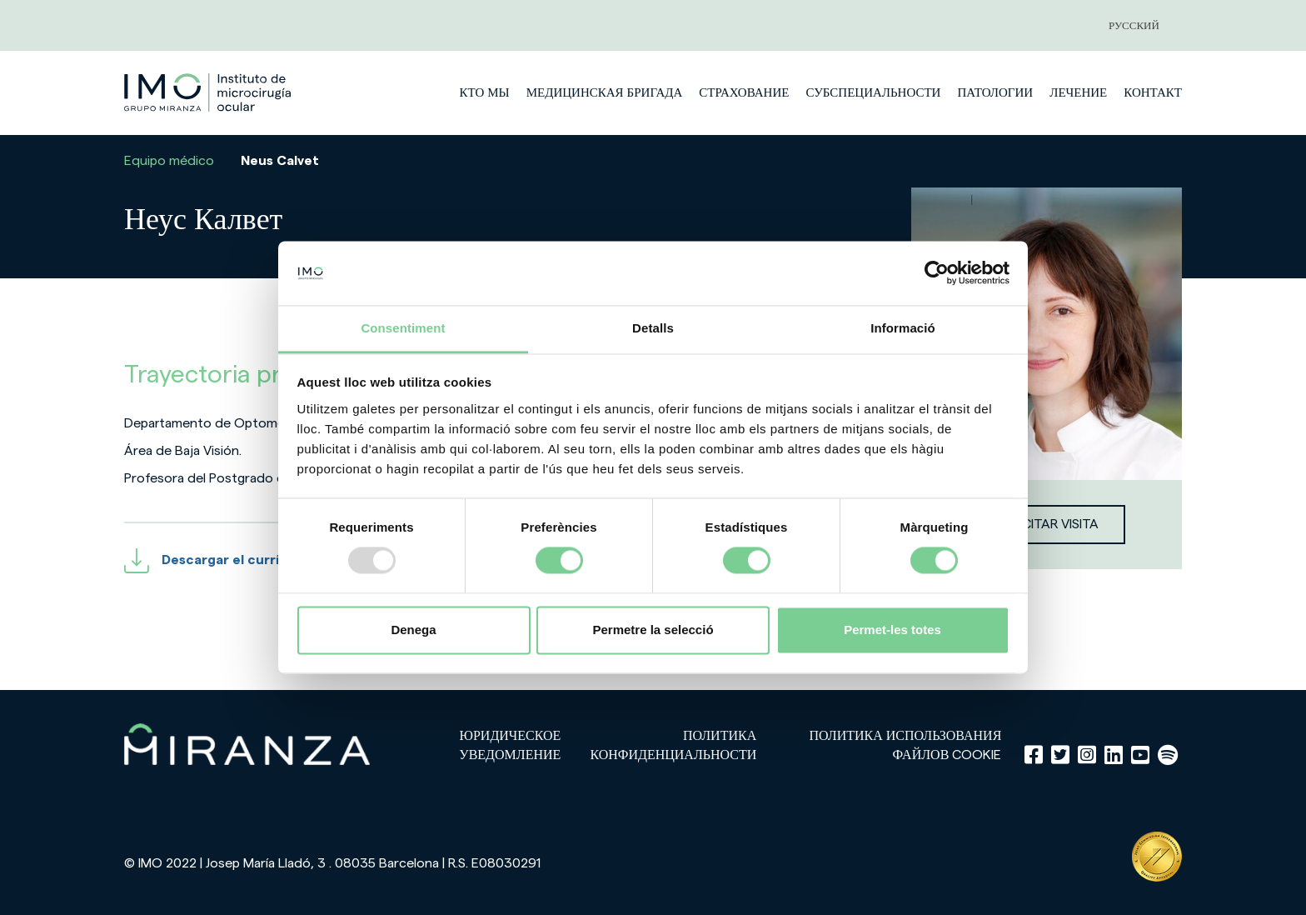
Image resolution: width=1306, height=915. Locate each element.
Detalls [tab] (653, 328)
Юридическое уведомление (510, 745)
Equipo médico (169, 161)
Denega (413, 629)
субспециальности (872, 93)
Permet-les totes (892, 629)
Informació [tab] (902, 328)
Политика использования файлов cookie (906, 745)
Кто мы (484, 93)
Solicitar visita (1046, 524)
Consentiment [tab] (403, 328)
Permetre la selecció (652, 629)
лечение (1078, 93)
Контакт (1153, 93)
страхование (744, 93)
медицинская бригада (604, 93)
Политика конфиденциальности (673, 745)
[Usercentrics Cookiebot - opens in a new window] (936, 273)
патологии (995, 93)
